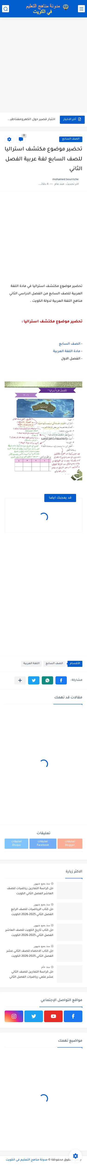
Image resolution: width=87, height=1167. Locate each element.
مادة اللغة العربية (66, 351)
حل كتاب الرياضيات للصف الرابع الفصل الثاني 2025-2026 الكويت (32, 912)
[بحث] (5, 8)
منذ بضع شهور (42, 883)
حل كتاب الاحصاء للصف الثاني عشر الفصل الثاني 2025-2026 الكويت (29, 954)
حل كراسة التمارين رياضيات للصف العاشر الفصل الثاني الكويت (30, 891)
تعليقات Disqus (16, 843)
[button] (61, 680)
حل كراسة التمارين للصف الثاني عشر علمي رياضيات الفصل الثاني (31, 974)
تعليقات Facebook (43, 843)
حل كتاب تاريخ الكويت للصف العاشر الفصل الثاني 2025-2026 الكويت (29, 933)
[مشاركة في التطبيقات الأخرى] (20, 680)
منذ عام (45, 967)
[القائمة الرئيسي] (81, 8)
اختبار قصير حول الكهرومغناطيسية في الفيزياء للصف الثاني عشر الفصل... (30, 119)
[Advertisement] (43, 65)
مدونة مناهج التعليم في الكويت (27, 1160)
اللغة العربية (31, 663)
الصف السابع (70, 139)
